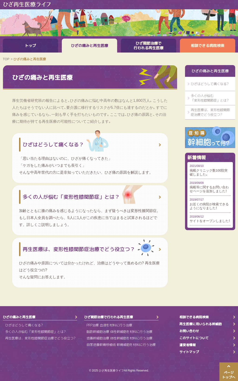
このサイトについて (194, 338)
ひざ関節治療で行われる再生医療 (148, 45)
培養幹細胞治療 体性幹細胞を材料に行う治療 (119, 338)
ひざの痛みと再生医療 (89, 45)
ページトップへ (228, 374)
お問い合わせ (189, 331)
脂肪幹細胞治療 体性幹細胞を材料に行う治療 (119, 331)
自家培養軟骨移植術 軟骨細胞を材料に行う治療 (121, 344)
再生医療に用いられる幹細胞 (200, 324)
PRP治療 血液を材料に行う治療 (109, 325)
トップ (30, 45)
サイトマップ (189, 352)
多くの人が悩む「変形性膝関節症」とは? (210, 98)
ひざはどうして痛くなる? (210, 84)
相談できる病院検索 (207, 45)
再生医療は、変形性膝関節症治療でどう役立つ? (210, 112)
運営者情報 (187, 345)
